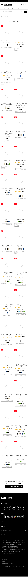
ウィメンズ (10, 8)
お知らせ (19, 1)
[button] (16, 471)
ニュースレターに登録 (14, 486)
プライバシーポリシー (6, 561)
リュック (17, 8)
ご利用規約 (4, 559)
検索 (25, 11)
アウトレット (24, 8)
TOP (1, 16)
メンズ (3, 8)
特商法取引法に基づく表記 (7, 563)
